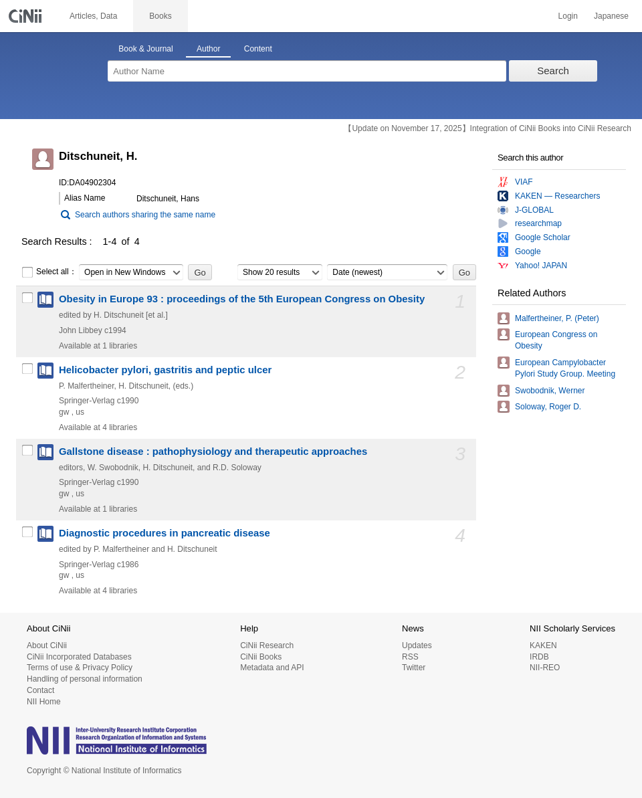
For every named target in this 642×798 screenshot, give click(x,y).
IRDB (539, 657)
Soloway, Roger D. (548, 406)
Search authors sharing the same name (145, 214)
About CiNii (47, 645)
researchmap (538, 223)
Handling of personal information (84, 679)
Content (258, 49)
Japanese (611, 16)
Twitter (413, 667)
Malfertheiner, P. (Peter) (557, 318)
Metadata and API (272, 667)
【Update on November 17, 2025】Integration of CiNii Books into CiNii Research (487, 128)
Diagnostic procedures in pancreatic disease (164, 533)
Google (528, 251)
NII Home (44, 701)
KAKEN (543, 645)
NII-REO (545, 667)
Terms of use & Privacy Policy (79, 667)
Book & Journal (145, 49)
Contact (40, 690)
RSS (410, 657)
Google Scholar (542, 237)
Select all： (49, 272)
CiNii (27, 16)
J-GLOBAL (534, 210)
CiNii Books (261, 657)
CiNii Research (267, 645)
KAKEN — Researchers (557, 196)
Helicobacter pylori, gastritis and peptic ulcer (165, 370)
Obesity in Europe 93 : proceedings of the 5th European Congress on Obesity (242, 299)
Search (553, 70)
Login (568, 16)
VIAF (524, 182)
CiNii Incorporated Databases (79, 657)
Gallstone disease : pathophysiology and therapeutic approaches (213, 451)
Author (208, 49)
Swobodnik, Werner (550, 390)
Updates (417, 645)
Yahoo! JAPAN (541, 265)
